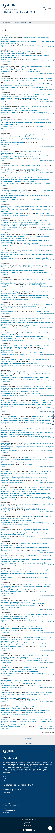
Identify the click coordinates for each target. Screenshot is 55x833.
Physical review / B (6, 563)
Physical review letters (7, 297)
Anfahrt (7, 797)
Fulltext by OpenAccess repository (19, 173)
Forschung (8, 22)
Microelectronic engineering (9, 87)
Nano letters (4, 59)
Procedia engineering (7, 422)
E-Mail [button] (7, 812)
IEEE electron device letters (9, 100)
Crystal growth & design (8, 630)
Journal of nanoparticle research (10, 365)
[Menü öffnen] (49, 8)
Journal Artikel (24, 22)
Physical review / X (6, 352)
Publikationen (16, 22)
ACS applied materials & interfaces (11, 227)
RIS (52, 46)
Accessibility (27, 825)
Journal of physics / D (7, 436)
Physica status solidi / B (8, 311)
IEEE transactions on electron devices (12, 142)
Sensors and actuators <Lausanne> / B (12, 408)
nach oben (27, 743)
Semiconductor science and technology (12, 591)
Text (49, 46)
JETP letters (4, 45)
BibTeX (41, 46)
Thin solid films (5, 244)
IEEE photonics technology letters (10, 726)
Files (3, 47)
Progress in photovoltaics (8, 158)
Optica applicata (6, 464)
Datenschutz (27, 823)
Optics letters (5, 71)
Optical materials (6, 379)
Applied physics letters (7, 171)
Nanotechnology (6, 510)
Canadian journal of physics (9, 551)
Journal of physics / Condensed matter (12, 126)
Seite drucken (27, 738)
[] (31, 45)
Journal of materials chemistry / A (11, 213)
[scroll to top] (50, 828)
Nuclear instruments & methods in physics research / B (17, 605)
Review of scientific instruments (10, 480)
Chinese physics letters (8, 183)
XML (47, 46)
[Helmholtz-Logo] (27, 830)
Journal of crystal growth (8, 258)
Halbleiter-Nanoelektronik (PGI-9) (20, 12)
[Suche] (44, 8)
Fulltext (8, 61)
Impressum (27, 822)
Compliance (27, 827)
